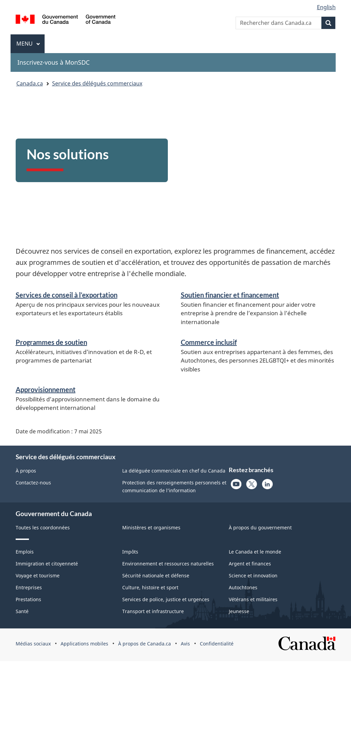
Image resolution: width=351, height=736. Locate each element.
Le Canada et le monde (255, 551)
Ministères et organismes (151, 527)
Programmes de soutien (51, 342)
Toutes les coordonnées (43, 527)
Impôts (130, 551)
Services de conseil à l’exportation (66, 295)
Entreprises (29, 587)
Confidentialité (217, 643)
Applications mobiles (84, 643)
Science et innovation (253, 575)
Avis (185, 643)
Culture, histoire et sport (150, 587)
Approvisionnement (46, 389)
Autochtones (243, 587)
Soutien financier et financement (230, 295)
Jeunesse (239, 611)
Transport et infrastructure (153, 611)
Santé (22, 611)
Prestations (28, 599)
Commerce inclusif (209, 342)
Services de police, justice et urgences (165, 599)
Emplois (25, 551)
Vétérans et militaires (253, 599)
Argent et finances (250, 563)
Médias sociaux (33, 643)
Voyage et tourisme (38, 575)
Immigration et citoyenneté (47, 563)
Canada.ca (29, 83)
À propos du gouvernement (260, 527)
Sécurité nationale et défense (155, 575)
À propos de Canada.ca (144, 643)
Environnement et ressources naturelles (168, 563)
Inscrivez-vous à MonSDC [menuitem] (53, 62)
